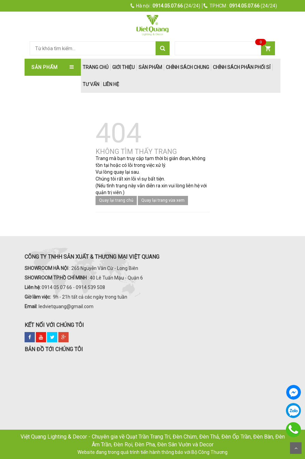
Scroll (296, 448)
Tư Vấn (91, 84)
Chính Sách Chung (187, 67)
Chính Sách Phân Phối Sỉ (242, 67)
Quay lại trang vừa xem (163, 200)
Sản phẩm (150, 67)
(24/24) (165, 6)
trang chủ (95, 67)
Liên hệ (111, 84)
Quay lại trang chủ (116, 200)
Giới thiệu (123, 67)
